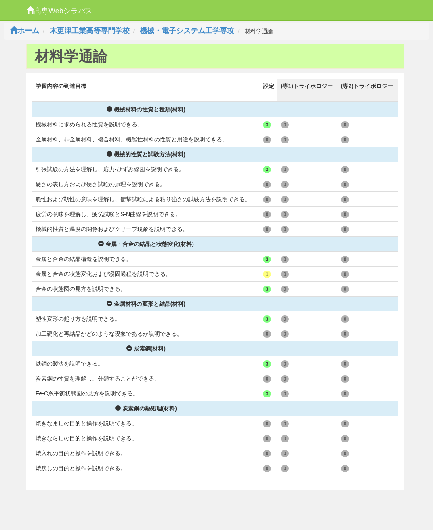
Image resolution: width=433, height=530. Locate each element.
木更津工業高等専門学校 (90, 31)
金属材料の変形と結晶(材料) (146, 304)
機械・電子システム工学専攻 (187, 31)
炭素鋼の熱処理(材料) (146, 408)
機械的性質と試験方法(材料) (146, 154)
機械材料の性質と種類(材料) (146, 109)
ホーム (24, 31)
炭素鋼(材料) (146, 348)
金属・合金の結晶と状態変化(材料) (146, 244)
